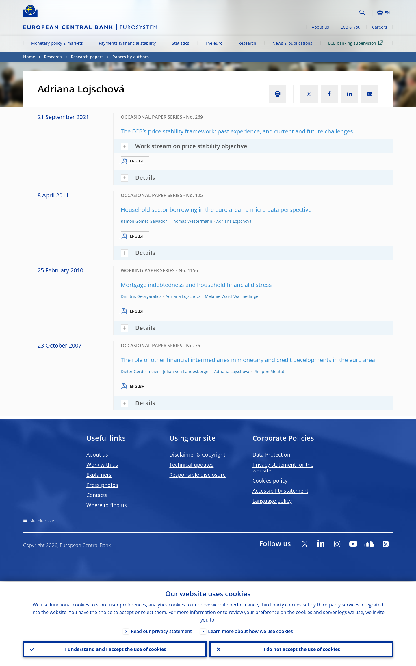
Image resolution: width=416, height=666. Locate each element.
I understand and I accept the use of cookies (115, 649)
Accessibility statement (280, 490)
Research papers (87, 57)
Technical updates (191, 464)
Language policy (272, 500)
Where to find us (106, 505)
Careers (379, 27)
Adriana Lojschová (234, 221)
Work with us (102, 464)
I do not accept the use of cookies (301, 649)
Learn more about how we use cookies (250, 630)
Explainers (99, 474)
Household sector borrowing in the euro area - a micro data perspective (216, 210)
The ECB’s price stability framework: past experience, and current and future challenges (237, 131)
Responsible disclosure (197, 474)
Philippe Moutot (268, 371)
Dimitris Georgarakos (141, 296)
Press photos (102, 484)
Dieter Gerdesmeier (140, 371)
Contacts (96, 494)
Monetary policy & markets (57, 43)
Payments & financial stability (127, 43)
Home (29, 57)
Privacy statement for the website (282, 467)
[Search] (328, 11)
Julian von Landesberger (186, 371)
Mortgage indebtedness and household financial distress (196, 285)
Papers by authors (130, 57)
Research (247, 43)
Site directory (42, 521)
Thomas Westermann (191, 221)
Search (362, 12)
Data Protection (271, 454)
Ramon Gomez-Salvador (144, 221)
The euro (213, 43)
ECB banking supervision (356, 43)
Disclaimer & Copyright (197, 454)
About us (320, 27)
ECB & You (351, 27)
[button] (372, 12)
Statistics (180, 43)
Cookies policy (269, 480)
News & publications (292, 43)
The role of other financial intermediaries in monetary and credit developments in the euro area (248, 360)
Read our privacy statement (161, 630)
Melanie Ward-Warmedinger (232, 296)
